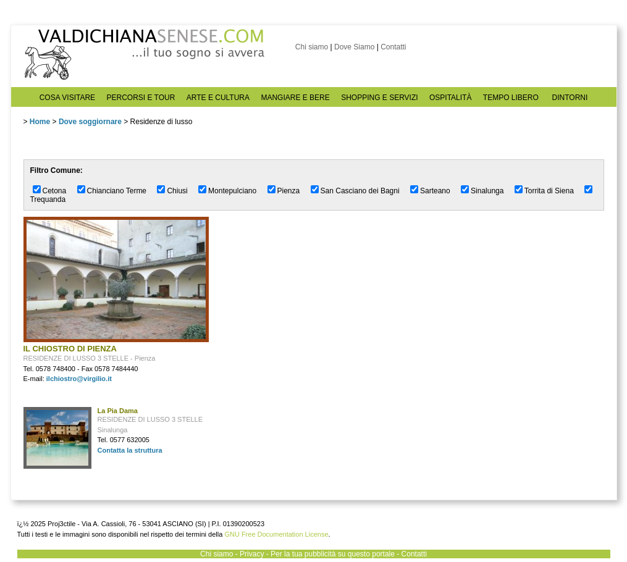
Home (40, 121)
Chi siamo (311, 47)
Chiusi (177, 191)
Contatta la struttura (130, 450)
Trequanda (48, 199)
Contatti (393, 47)
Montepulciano (232, 191)
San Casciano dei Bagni (360, 191)
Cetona (55, 191)
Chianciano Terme (117, 191)
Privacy (252, 554)
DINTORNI (570, 97)
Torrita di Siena (549, 191)
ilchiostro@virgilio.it (79, 378)
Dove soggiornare (90, 121)
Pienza (288, 191)
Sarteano (435, 191)
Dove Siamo (354, 47)
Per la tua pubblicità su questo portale (333, 554)
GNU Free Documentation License (276, 534)
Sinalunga (487, 191)
